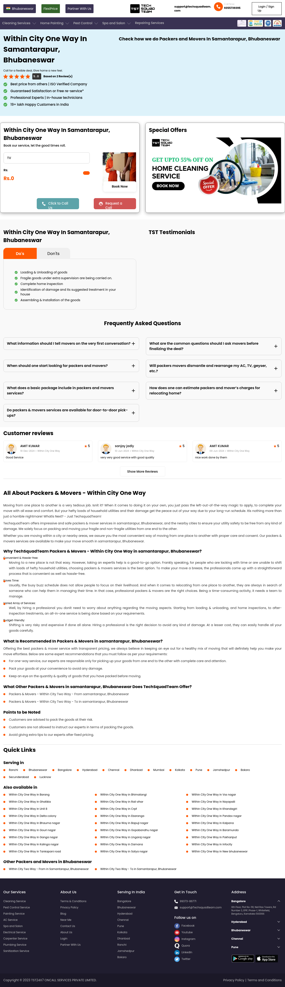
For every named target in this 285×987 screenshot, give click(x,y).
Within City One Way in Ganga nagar (33, 837)
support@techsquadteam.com (192, 8)
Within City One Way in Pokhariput (214, 837)
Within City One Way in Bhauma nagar (34, 823)
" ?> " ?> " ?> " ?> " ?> (47, 157)
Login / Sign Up (266, 8)
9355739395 (232, 8)
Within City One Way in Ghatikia (30, 802)
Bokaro (245, 770)
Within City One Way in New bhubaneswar (220, 851)
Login (63, 938)
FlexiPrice (51, 8)
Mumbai (158, 770)
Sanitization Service (16, 951)
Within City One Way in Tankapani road (35, 851)
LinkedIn (183, 952)
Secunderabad (19, 777)
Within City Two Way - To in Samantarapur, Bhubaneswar (138, 869)
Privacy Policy (69, 907)
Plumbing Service (14, 945)
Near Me (65, 920)
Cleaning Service (14, 901)
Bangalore (65, 770)
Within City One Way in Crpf (118, 809)
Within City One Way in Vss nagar (214, 794)
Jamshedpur (221, 770)
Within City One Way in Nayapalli (213, 802)
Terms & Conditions (73, 901)
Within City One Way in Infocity (212, 844)
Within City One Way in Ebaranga (122, 816)
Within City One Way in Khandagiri (214, 809)
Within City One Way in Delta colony (32, 816)
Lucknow (45, 777)
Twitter (182, 959)
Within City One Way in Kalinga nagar (34, 844)
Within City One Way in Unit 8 (28, 809)
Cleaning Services (19, 23)
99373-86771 (188, 901)
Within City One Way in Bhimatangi (123, 794)
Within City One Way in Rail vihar (121, 802)
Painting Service (13, 913)
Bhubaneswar (38, 770)
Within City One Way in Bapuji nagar (124, 823)
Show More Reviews (142, 471)
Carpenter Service (15, 938)
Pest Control (86, 23)
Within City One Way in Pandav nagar (217, 816)
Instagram (184, 939)
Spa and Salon (117, 23)
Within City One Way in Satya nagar (124, 851)
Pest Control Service (16, 907)
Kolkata (180, 770)
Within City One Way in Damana (121, 844)
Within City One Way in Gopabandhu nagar (129, 830)
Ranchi (13, 770)
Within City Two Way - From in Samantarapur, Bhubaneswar (49, 869)
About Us (66, 932)
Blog (63, 913)
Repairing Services (149, 23)
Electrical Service (14, 932)
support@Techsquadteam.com (201, 907)
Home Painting (55, 23)
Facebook (184, 925)
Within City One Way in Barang (29, 794)
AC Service (10, 920)
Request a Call (113, 205)
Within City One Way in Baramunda (215, 830)
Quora (182, 945)
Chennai (113, 770)
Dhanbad (136, 770)
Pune (199, 770)
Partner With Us (79, 8)
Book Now (119, 186)
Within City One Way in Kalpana (213, 823)
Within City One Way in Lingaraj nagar (125, 837)
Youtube (183, 932)
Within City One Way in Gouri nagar (32, 830)
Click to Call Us (58, 205)
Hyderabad (90, 770)
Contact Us (67, 926)
